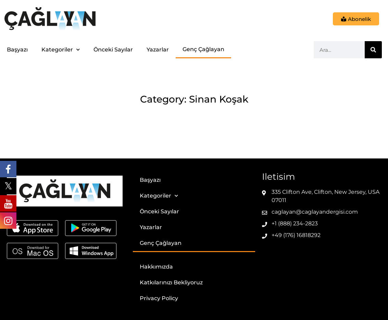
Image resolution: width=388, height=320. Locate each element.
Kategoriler (60, 49)
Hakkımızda (156, 266)
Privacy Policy (159, 298)
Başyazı (17, 49)
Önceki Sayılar (113, 49)
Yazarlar (158, 49)
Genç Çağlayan (203, 49)
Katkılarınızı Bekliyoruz (171, 282)
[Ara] (373, 49)
